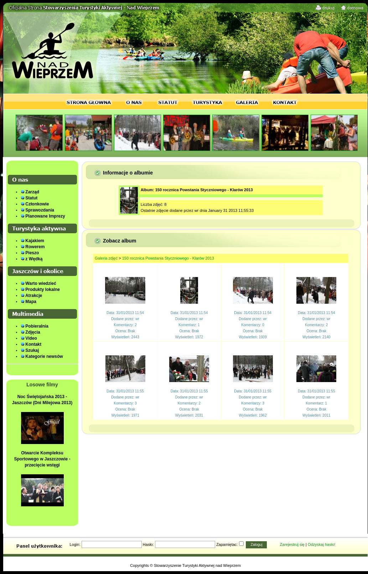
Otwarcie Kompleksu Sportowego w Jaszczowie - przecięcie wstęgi (42, 459)
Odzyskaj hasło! (322, 544)
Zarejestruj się (292, 544)
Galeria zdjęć (106, 258)
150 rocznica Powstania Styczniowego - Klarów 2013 (168, 258)
